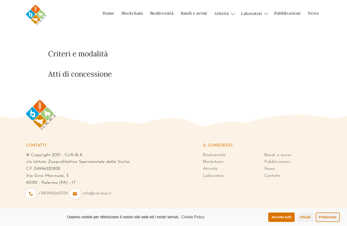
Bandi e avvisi (194, 13)
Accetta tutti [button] (282, 217)
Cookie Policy (193, 217)
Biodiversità (162, 13)
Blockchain (132, 13)
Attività (221, 13)
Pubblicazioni (287, 13)
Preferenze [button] (328, 217)
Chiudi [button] (305, 217)
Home (108, 13)
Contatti (272, 175)
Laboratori (251, 13)
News (313, 13)
